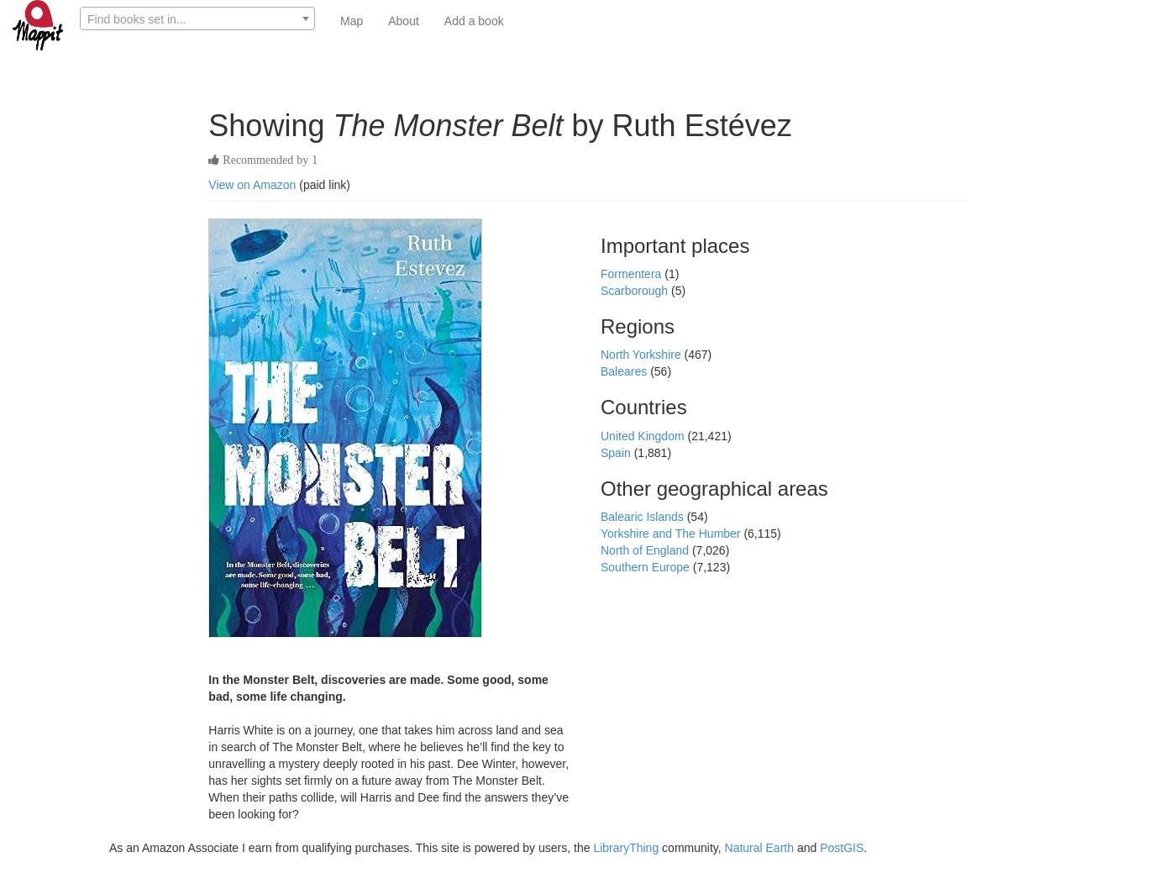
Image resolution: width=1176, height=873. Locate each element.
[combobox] (197, 18)
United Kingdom (644, 436)
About (403, 21)
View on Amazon (252, 185)
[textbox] (197, 19)
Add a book (474, 21)
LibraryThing (626, 848)
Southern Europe (647, 567)
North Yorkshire (643, 354)
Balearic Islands (644, 516)
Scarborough (636, 290)
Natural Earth (759, 848)
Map (351, 21)
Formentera (632, 274)
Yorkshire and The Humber (672, 533)
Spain (617, 453)
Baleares (625, 371)
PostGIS (842, 848)
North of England (646, 550)
